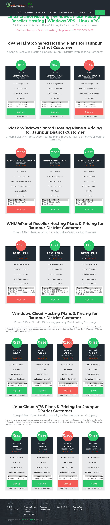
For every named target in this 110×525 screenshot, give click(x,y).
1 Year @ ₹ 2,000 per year (89, 106)
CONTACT (81, 12)
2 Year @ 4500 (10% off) (21, 202)
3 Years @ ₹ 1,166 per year (55, 102)
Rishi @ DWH (62, 507)
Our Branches (45, 510)
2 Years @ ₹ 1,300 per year (55, 104)
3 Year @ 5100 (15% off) (55, 200)
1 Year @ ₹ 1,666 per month (42, 383)
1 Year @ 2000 (55, 204)
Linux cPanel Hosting (28, 16)
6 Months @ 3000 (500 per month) (89, 290)
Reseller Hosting (27, 20)
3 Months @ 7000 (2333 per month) (21, 292)
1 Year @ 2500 (21, 204)
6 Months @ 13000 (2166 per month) (21, 290)
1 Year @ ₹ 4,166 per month (93, 383)
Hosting (40, 12)
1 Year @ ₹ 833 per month (16, 383)
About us (43, 507)
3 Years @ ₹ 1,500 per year (89, 102)
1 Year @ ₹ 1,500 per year (55, 106)
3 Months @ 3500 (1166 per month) (55, 292)
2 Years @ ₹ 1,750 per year (89, 104)
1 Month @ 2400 (21, 294)
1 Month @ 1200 (55, 294)
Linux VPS (89, 20)
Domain (29, 12)
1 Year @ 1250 (89, 204)
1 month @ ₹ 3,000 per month (68, 385)
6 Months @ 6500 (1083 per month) (55, 290)
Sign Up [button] (100, 12)
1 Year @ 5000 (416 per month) (89, 288)
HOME (19, 12)
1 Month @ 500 (89, 294)
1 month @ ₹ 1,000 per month (16, 385)
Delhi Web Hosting (28, 520)
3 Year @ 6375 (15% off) (21, 200)
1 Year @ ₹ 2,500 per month (68, 383)
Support (52, 12)
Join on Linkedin (30, 514)
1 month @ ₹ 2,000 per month (42, 385)
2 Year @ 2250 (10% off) (89, 202)
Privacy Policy (78, 510)
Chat (30, 3)
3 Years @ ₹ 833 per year (21, 102)
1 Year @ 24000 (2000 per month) (21, 288)
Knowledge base (66, 12)
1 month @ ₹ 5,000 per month (93, 385)
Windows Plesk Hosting (76, 16)
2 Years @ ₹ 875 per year (21, 104)
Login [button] (90, 12)
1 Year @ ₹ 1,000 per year (21, 106)
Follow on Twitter (30, 507)
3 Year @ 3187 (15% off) (89, 200)
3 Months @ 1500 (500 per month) (89, 292)
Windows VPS (61, 20)
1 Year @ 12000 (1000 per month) (55, 288)
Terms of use (78, 507)
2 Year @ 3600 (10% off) (55, 202)
